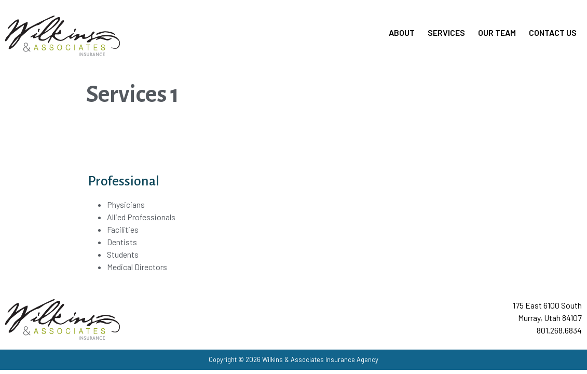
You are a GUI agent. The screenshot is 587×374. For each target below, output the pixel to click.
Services (446, 32)
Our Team (497, 32)
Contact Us (553, 32)
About (402, 32)
